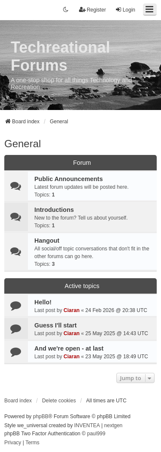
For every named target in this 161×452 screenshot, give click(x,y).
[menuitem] (12, 443)
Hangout (46, 240)
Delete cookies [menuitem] (59, 401)
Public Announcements (68, 178)
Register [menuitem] (92, 9)
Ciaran (71, 310)
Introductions (54, 209)
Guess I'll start (55, 325)
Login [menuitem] (125, 9)
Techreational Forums (60, 56)
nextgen (113, 425)
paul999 (96, 434)
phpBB (41, 416)
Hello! (43, 302)
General (22, 143)
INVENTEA (87, 425)
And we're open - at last (68, 348)
